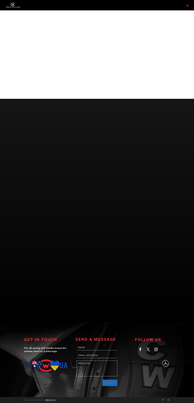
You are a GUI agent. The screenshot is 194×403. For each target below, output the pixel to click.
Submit (110, 383)
